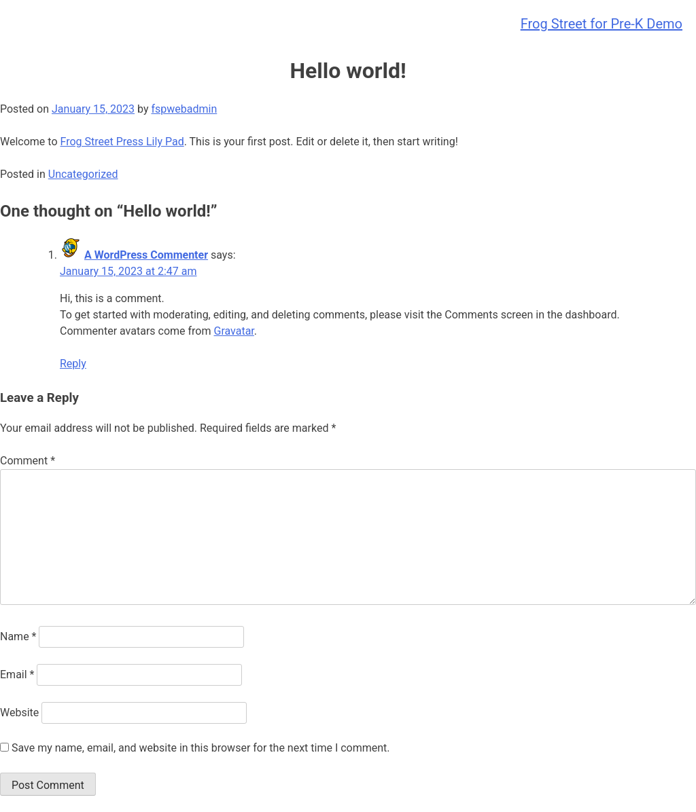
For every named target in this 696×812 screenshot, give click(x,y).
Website (19, 712)
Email (17, 674)
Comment (27, 460)
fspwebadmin (184, 109)
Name (18, 636)
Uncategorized (83, 174)
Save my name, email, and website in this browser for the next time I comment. (201, 747)
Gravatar (233, 331)
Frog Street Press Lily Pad (122, 141)
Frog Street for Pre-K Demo (601, 24)
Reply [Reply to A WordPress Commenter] (73, 363)
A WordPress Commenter (146, 254)
